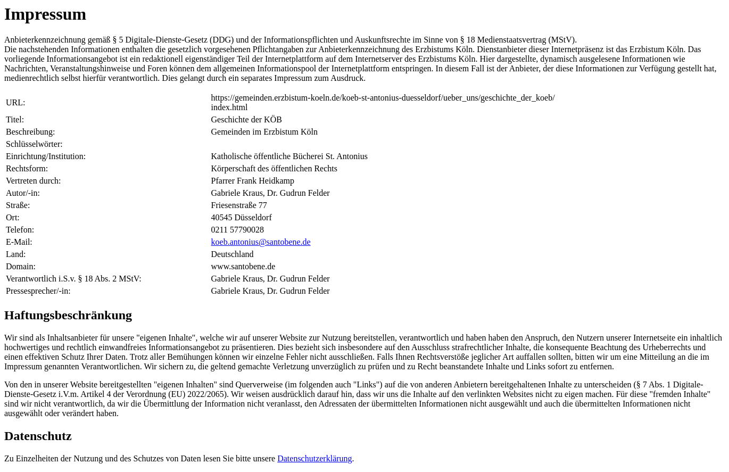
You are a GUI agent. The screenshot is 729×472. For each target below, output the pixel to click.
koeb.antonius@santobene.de (261, 241)
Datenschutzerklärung (314, 458)
